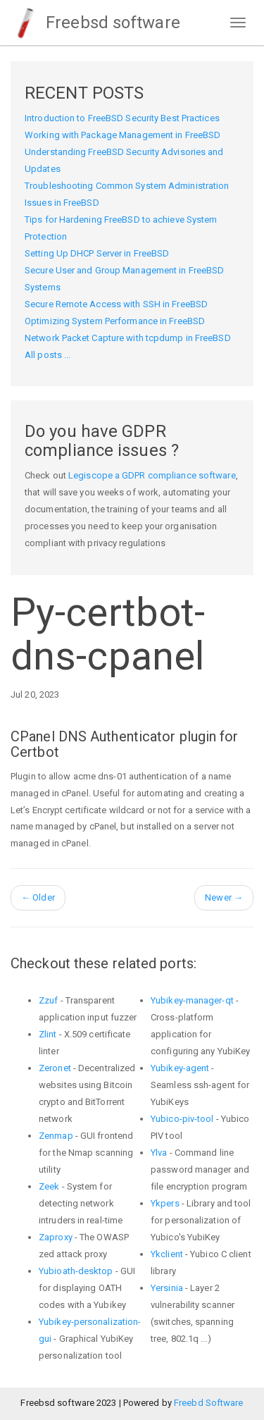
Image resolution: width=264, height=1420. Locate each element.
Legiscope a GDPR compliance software (152, 475)
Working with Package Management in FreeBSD (122, 135)
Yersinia (167, 1288)
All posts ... (47, 355)
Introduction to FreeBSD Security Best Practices (122, 118)
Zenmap (56, 1135)
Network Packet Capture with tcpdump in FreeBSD (128, 338)
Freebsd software (95, 22)
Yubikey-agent (180, 1068)
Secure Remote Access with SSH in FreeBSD (116, 304)
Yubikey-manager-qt (192, 1000)
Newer (224, 897)
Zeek (49, 1186)
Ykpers (165, 1203)
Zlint (48, 1034)
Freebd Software (209, 1402)
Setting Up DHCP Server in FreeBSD (97, 253)
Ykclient (167, 1254)
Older (38, 897)
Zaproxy (56, 1237)
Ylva (159, 1152)
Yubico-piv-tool (182, 1118)
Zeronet (55, 1068)
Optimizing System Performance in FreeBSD (115, 321)
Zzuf (48, 1000)
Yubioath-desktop (76, 1271)
